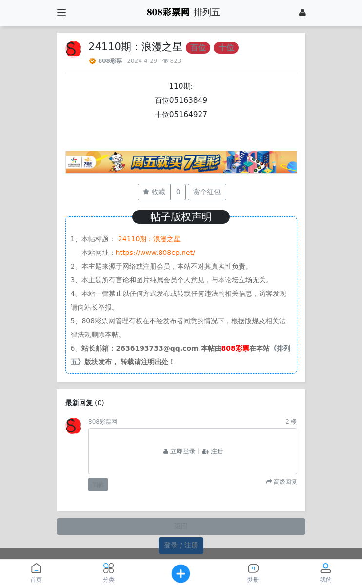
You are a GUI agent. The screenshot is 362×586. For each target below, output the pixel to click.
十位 (226, 47)
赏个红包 (207, 191)
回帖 (98, 484)
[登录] (302, 12)
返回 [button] (181, 526)
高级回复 (284, 482)
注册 (212, 451)
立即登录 (179, 451)
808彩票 (110, 61)
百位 (198, 47)
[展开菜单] (61, 12)
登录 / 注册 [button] (181, 545)
